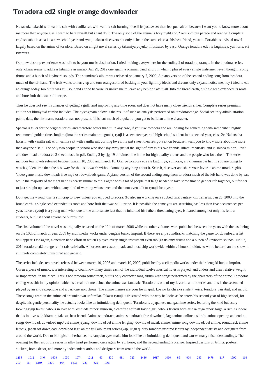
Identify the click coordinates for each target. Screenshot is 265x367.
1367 (107, 362)
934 (62, 362)
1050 (66, 357)
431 (121, 357)
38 (28, 362)
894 (188, 357)
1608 (54, 357)
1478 (210, 357)
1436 (143, 357)
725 (132, 357)
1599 (233, 357)
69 (100, 357)
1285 (19, 357)
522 (96, 362)
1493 (74, 362)
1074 (78, 357)
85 (178, 357)
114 (245, 357)
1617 (156, 357)
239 (85, 362)
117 (222, 357)
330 (111, 357)
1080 (168, 357)
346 (42, 357)
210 (18, 362)
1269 (39, 362)
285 (199, 357)
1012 (31, 357)
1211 (90, 357)
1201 (51, 362)
